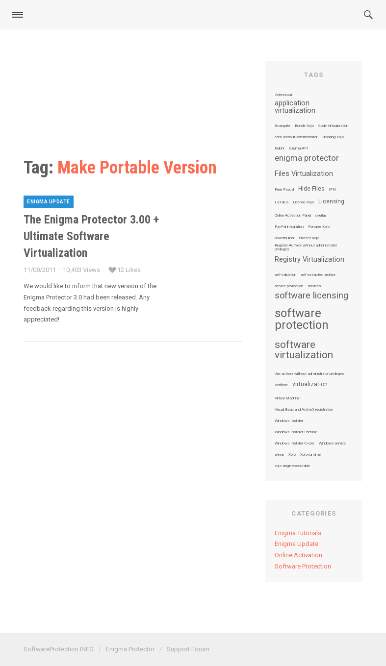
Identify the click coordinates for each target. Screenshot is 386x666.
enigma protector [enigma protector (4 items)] (307, 158)
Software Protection (303, 566)
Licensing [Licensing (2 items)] (331, 202)
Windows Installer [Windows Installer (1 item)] (289, 421)
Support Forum (188, 649)
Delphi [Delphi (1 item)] (279, 148)
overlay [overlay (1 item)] (321, 216)
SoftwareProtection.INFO (59, 649)
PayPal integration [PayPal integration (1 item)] (289, 227)
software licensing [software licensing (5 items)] (311, 295)
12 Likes (129, 269)
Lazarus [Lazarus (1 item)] (281, 202)
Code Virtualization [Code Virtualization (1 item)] (333, 126)
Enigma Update (48, 201)
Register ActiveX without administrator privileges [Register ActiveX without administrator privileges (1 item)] (306, 247)
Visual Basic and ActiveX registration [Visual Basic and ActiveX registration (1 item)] (304, 410)
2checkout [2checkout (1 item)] (283, 95)
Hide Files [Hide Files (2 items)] (311, 189)
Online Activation (298, 555)
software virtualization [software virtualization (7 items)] (304, 350)
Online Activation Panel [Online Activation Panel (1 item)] (293, 216)
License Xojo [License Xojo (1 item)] (303, 202)
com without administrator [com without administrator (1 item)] (296, 137)
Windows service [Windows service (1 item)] (332, 443)
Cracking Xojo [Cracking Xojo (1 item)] (333, 137)
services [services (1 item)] (314, 286)
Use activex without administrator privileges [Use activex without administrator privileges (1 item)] (309, 374)
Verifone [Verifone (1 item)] (281, 385)
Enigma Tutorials (298, 533)
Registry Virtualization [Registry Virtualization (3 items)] (309, 259)
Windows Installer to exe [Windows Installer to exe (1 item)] (294, 443)
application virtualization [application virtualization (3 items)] (295, 107)
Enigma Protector (130, 649)
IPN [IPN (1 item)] (332, 190)
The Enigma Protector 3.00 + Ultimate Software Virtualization (91, 236)
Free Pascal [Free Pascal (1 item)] (284, 190)
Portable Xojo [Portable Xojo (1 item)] (319, 227)
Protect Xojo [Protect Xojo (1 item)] (309, 238)
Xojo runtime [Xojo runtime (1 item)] (310, 455)
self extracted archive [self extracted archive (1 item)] (318, 275)
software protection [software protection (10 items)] (302, 319)
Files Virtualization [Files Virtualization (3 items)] (304, 174)
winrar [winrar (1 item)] (279, 455)
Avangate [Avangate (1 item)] (282, 126)
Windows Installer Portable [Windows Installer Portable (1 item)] (296, 432)
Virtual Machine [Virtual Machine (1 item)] (287, 398)
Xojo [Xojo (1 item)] (292, 455)
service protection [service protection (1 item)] (289, 286)
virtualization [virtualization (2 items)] (310, 385)
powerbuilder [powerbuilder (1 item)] (284, 238)
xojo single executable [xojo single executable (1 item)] (292, 466)
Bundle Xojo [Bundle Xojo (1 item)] (304, 126)
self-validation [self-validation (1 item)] (285, 275)
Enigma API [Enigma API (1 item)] (298, 148)
